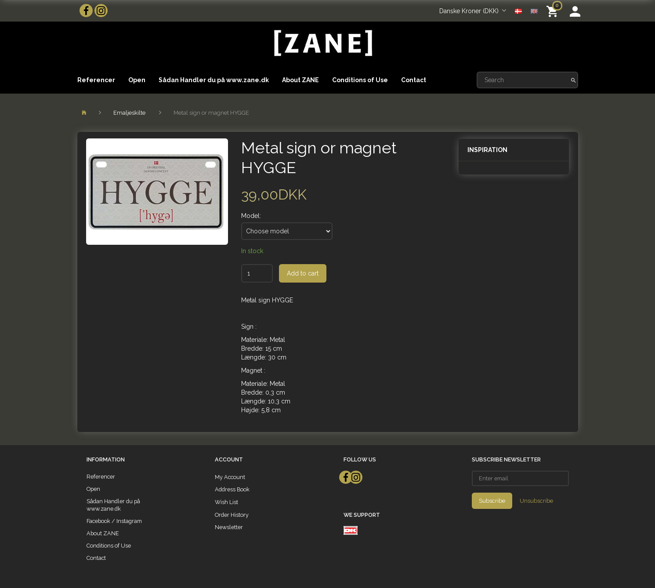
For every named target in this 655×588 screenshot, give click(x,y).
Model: (251, 215)
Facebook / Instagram (114, 521)
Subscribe (492, 500)
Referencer (96, 79)
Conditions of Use (360, 79)
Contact (413, 79)
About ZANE (300, 79)
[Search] (573, 80)
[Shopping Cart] (553, 11)
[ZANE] (322, 43)
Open (136, 79)
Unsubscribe (536, 500)
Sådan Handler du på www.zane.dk (214, 79)
